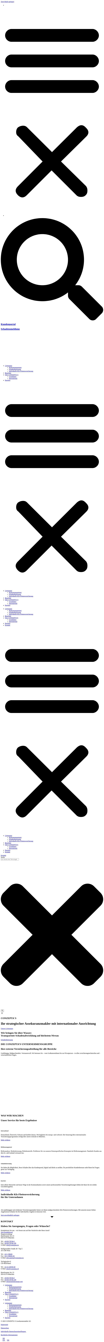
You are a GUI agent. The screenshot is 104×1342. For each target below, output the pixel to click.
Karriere (7, 380)
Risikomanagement (15, 367)
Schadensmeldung (10, 329)
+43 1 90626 (8, 1254)
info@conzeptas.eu (12, 1245)
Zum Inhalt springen (7, 2)
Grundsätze (12, 377)
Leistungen (8, 366)
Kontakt (7, 625)
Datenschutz (5, 1328)
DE (3, 1338)
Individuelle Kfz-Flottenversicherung (21, 371)
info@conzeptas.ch (12, 1269)
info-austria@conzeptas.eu (15, 1258)
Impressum (4, 1324)
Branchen (8, 373)
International (13, 378)
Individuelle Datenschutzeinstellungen (13, 1331)
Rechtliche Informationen (9, 1335)
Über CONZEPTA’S (11, 618)
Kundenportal (8, 324)
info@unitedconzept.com (14, 1281)
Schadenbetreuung (15, 369)
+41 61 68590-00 (9, 1267)
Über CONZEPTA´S (11, 375)
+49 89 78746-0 (9, 1241)
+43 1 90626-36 (9, 1256)
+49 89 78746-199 (10, 1243)
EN (3, 1340)
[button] (52, 110)
